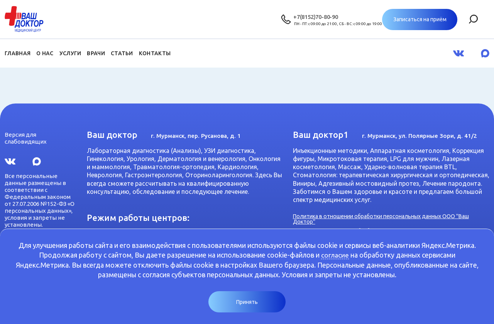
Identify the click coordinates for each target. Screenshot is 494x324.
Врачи (96, 53)
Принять (247, 302)
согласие (335, 255)
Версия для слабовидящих (26, 137)
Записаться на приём (452, 19)
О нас (45, 53)
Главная (17, 53)
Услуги (70, 53)
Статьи (122, 53)
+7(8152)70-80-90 (316, 16)
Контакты (155, 53)
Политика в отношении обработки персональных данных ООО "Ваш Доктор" (388, 218)
